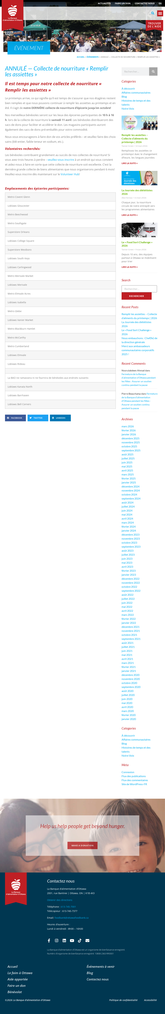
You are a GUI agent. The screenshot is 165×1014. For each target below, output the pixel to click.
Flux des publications (134, 776)
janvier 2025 (129, 482)
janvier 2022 (129, 622)
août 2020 (127, 690)
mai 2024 (127, 514)
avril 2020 (127, 706)
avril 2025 (127, 470)
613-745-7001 (68, 906)
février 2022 (129, 618)
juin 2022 (127, 602)
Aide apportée (18, 979)
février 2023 (129, 570)
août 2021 (127, 642)
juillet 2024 (128, 506)
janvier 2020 (129, 718)
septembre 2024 (131, 498)
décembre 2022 (130, 578)
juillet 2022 (128, 598)
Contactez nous (144, 3)
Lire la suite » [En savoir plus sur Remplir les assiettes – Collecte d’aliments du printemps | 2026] (130, 163)
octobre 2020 (129, 682)
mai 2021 (127, 654)
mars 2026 (128, 426)
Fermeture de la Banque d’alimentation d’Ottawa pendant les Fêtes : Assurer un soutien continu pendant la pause (139, 400)
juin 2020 (127, 698)
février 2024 (129, 526)
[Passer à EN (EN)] (160, 3)
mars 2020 (128, 710)
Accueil (81, 57)
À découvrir (128, 88)
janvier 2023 (129, 574)
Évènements (93, 57)
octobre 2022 (129, 586)
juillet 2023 (128, 554)
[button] (153, 13)
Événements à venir (101, 966)
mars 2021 (128, 662)
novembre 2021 (131, 630)
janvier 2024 (129, 530)
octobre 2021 (129, 634)
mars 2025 (128, 474)
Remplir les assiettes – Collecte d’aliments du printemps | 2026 (135, 138)
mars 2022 (128, 614)
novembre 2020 (131, 678)
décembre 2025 (130, 438)
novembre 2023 (131, 538)
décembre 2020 (130, 674)
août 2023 (127, 550)
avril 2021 (127, 658)
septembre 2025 (131, 450)
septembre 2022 (131, 590)
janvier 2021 (129, 670)
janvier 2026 (129, 434)
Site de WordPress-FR (134, 784)
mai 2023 (127, 562)
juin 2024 (127, 510)
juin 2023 (127, 558)
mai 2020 (127, 702)
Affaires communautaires (136, 92)
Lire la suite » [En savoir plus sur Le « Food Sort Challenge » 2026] (130, 266)
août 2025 (127, 454)
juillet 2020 (128, 694)
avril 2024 (127, 518)
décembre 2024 (130, 486)
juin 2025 (127, 462)
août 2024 (127, 502)
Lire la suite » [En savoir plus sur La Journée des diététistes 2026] (130, 214)
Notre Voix (128, 108)
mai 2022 (127, 606)
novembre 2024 (131, 490)
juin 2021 (127, 650)
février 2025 (129, 478)
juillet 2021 (128, 646)
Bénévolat (15, 992)
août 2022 (127, 594)
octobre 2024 (129, 494)
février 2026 (129, 430)
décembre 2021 (130, 626)
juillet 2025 (128, 458)
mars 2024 (128, 522)
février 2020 (129, 714)
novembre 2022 (131, 582)
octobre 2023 (129, 542)
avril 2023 (127, 566)
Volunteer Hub (70, 174)
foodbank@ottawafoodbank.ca (72, 917)
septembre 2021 (131, 638)
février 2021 (129, 666)
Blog (124, 96)
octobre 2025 (129, 446)
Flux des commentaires (135, 780)
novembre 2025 (131, 442)
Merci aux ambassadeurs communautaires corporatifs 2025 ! (138, 350)
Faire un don (123, 3)
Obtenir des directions (59, 900)
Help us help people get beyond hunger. (82, 826)
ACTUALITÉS (104, 3)
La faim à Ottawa (20, 973)
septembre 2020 (131, 686)
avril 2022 (127, 610)
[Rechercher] (153, 71)
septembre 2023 (131, 546)
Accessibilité (150, 1000)
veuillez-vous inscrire (61, 160)
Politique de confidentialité (123, 1000)
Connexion (128, 772)
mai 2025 (127, 466)
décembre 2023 (130, 534)
